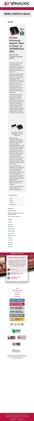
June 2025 (10, 240)
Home (17, 288)
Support (17, 294)
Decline (20, 419)
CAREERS (19, 358)
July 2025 (10, 237)
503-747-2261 (14, 269)
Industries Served (17, 290)
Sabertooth (12, 67)
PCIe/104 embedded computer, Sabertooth (17, 134)
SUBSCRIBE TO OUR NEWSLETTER (15, 278)
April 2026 (10, 224)
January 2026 (11, 228)
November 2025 (11, 231)
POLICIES (14, 358)
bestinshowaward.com (15, 189)
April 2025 (10, 244)
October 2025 (11, 233)
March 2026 (10, 226)
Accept (13, 419)
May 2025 (10, 242)
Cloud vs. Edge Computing (14, 216)
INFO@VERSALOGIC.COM (17, 273)
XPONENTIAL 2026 (12, 210)
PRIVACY (23, 356)
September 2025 (11, 235)
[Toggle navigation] (2, 8)
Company (17, 296)
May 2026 (10, 222)
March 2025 (10, 246)
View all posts (12, 204)
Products (17, 292)
